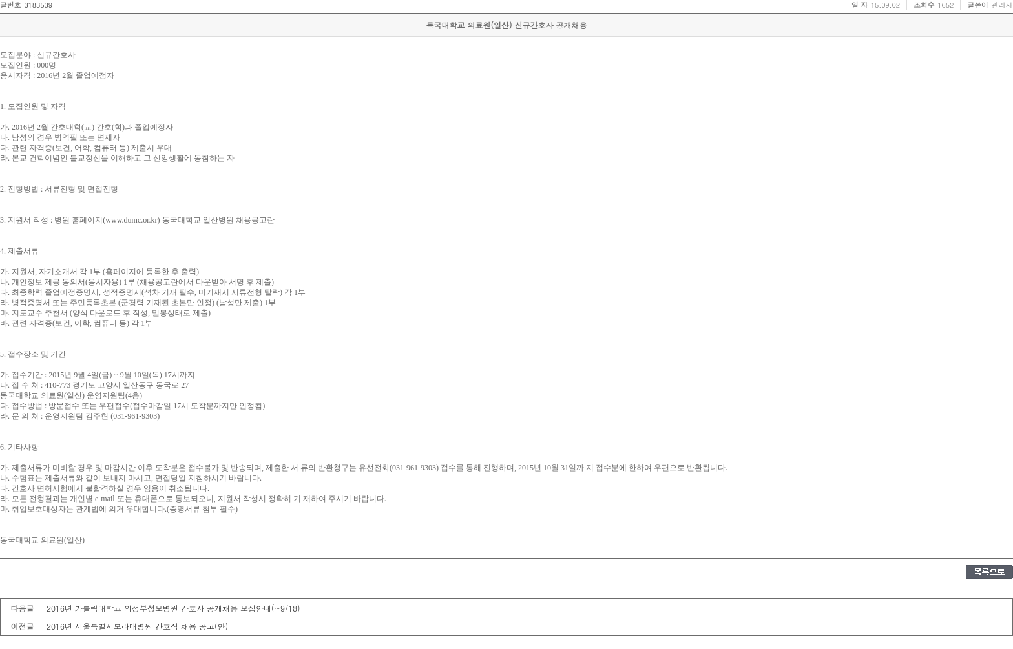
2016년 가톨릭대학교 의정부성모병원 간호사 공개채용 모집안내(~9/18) (173, 608)
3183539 (38, 5)
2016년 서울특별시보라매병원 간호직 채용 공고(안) (137, 626)
